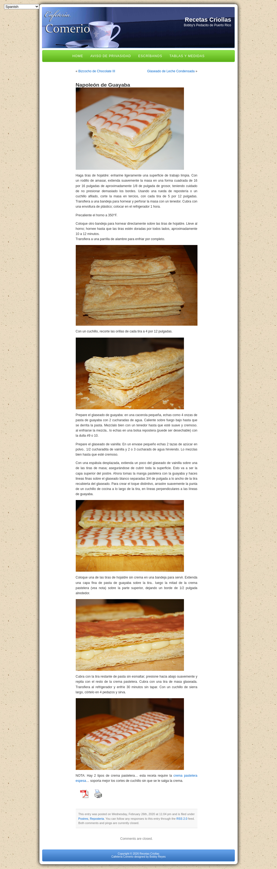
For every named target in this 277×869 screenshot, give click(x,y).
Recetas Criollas (208, 19)
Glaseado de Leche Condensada (170, 71)
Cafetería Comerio (122, 856)
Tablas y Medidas (187, 56)
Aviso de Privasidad (110, 56)
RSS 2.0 (181, 818)
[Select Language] (21, 6)
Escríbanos (150, 56)
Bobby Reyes (158, 856)
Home (77, 56)
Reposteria (97, 818)
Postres (83, 818)
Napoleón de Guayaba (103, 85)
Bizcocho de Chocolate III (96, 71)
